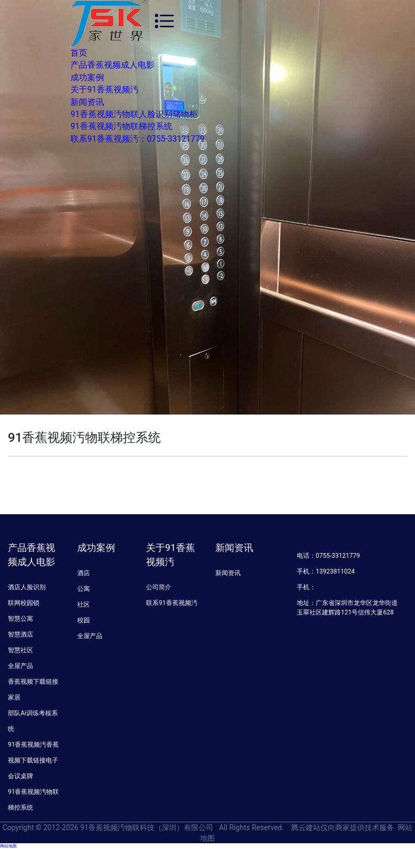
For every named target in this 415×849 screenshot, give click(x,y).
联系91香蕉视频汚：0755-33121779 (137, 139)
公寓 (83, 588)
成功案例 (87, 77)
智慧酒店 (20, 634)
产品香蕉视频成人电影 (112, 65)
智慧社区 (20, 650)
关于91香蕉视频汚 (104, 89)
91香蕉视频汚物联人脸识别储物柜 (134, 114)
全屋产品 (20, 666)
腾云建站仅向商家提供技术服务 (342, 827)
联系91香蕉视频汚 (172, 603)
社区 (83, 604)
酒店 (83, 573)
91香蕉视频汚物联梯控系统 (121, 126)
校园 (83, 620)
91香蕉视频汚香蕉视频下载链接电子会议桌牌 (33, 760)
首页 (78, 53)
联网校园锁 (23, 603)
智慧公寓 (20, 618)
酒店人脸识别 (27, 587)
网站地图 (8, 846)
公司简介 (158, 587)
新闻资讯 (87, 102)
